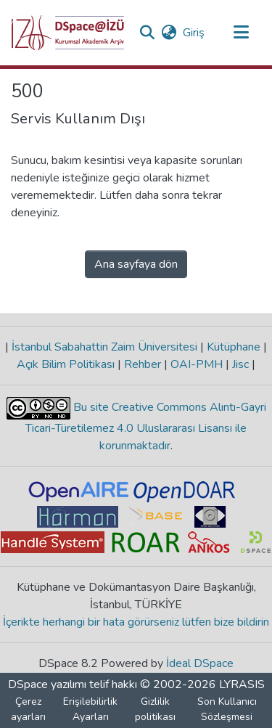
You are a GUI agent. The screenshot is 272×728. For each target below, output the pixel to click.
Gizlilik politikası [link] (155, 709)
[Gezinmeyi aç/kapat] (241, 32)
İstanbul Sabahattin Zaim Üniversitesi (104, 347)
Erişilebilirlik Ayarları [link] (90, 709)
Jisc (240, 364)
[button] (68, 33)
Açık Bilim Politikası (67, 364)
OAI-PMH (197, 364)
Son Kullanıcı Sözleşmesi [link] (227, 709)
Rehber (142, 364)
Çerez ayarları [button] (28, 709)
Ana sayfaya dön (136, 264)
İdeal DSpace (200, 663)
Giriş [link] (194, 33)
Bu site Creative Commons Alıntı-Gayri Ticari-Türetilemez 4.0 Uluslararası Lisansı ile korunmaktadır (145, 426)
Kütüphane (233, 347)
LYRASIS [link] (242, 684)
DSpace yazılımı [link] (47, 684)
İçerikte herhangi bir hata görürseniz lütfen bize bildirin (136, 622)
